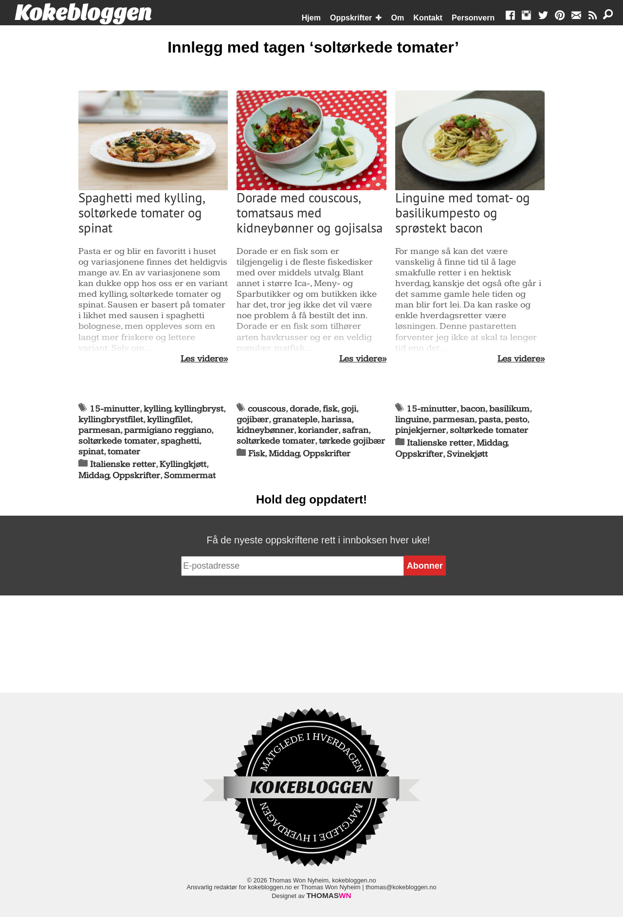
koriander (318, 430)
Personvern (473, 18)
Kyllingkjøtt (183, 464)
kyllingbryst (198, 408)
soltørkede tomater (117, 441)
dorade (304, 408)
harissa (336, 419)
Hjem (311, 18)
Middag (93, 475)
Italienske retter (123, 464)
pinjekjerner (420, 430)
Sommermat (190, 475)
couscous (267, 408)
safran (355, 430)
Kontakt (427, 18)
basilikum (509, 408)
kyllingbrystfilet (110, 419)
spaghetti (180, 441)
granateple (295, 419)
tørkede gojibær (352, 441)
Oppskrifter (351, 18)
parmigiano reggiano (167, 430)
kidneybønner (265, 430)
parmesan (99, 430)
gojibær (253, 419)
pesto (516, 419)
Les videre (202, 359)
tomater (124, 451)
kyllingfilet (168, 419)
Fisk (256, 453)
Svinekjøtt (467, 454)
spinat (91, 451)
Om (397, 18)
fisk (330, 408)
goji (348, 408)
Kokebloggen (83, 13)
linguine (412, 419)
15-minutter (115, 408)
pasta (489, 419)
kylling (157, 408)
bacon (472, 408)
